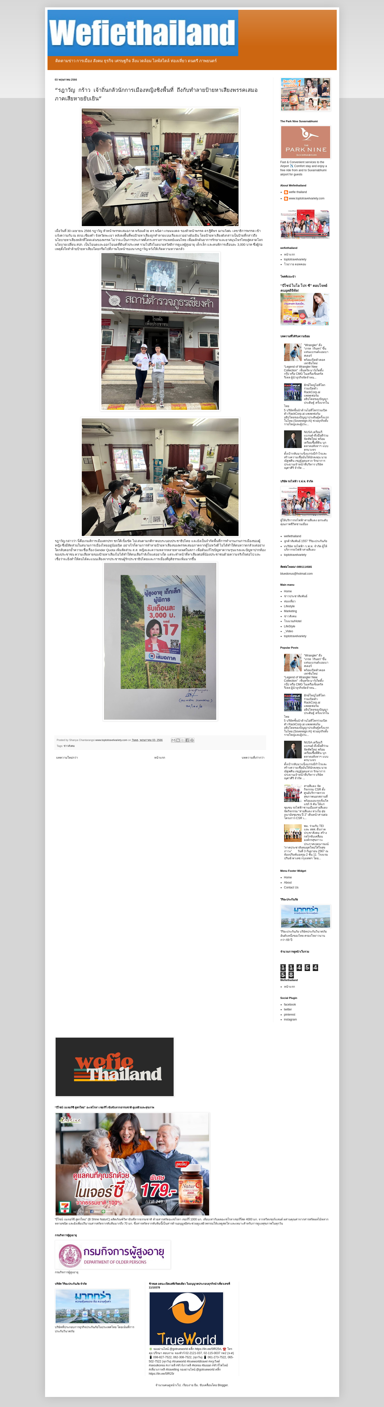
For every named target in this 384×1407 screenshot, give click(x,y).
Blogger (223, 1385)
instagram (290, 1019)
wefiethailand (292, 536)
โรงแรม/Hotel (292, 621)
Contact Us (291, 887)
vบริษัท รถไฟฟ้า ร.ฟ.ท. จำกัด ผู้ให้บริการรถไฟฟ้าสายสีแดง (305, 548)
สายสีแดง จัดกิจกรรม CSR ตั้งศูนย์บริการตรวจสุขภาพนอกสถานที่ (316, 791)
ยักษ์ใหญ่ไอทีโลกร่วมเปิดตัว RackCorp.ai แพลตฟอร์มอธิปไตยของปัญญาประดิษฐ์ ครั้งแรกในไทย (306, 395)
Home (288, 591)
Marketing (290, 611)
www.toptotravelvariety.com (306, 198)
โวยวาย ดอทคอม (295, 264)
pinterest (289, 1014)
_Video (288, 631)
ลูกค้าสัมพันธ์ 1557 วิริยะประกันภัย (305, 541)
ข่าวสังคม (69, 745)
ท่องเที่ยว (290, 601)
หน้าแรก (159, 757)
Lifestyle (289, 606)
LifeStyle (289, 626)
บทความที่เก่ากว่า (253, 757)
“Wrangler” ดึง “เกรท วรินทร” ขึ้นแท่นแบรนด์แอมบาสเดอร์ (316, 350)
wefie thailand (298, 192)
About (288, 882)
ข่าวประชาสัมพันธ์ (295, 596)
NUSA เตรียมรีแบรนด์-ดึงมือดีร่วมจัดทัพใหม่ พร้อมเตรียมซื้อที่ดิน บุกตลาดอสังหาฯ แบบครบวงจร (316, 440)
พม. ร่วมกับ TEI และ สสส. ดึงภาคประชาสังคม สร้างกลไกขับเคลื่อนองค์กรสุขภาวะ (315, 833)
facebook (290, 1004)
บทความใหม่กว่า (67, 757)
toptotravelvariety (295, 259)
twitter (288, 1009)
